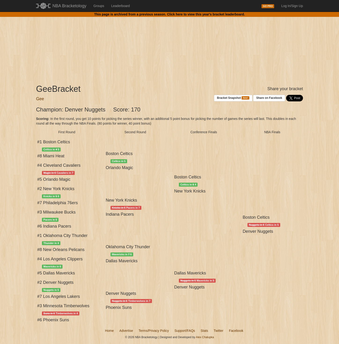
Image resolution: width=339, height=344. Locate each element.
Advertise (126, 331)
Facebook (236, 331)
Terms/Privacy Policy (154, 331)
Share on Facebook (269, 98)
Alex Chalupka (205, 337)
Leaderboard (120, 6)
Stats (204, 331)
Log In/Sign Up (292, 6)
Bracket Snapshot (233, 98)
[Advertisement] (169, 47)
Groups (98, 6)
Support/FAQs (184, 331)
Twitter (218, 331)
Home (109, 331)
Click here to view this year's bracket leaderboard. (206, 14)
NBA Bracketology (69, 6)
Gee (40, 98)
